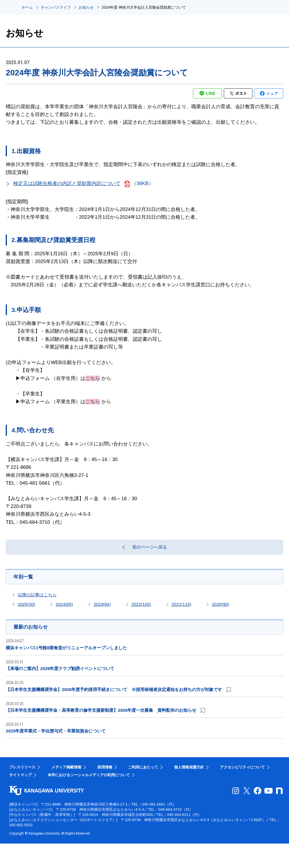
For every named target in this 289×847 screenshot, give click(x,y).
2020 (220, 607)
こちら (92, 378)
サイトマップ (20, 778)
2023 (102, 607)
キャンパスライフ (56, 7)
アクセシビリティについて (242, 770)
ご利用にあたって (143, 770)
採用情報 (104, 770)
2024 (64, 607)
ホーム (27, 7)
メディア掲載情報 (66, 770)
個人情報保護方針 (189, 770)
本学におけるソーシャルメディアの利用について (89, 778)
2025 (26, 607)
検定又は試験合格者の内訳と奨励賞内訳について (67, 183)
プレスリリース (22, 770)
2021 (181, 607)
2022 (141, 607)
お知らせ (86, 7)
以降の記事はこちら (37, 597)
